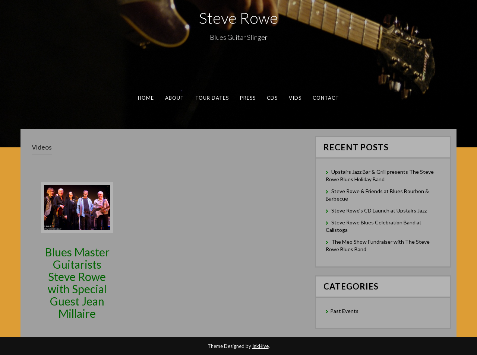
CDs (272, 98)
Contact (326, 98)
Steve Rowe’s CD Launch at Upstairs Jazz (379, 210)
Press (248, 98)
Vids (295, 98)
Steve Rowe (238, 18)
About (174, 98)
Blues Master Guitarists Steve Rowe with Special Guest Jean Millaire (77, 282)
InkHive (260, 346)
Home (146, 98)
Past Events (344, 311)
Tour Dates (212, 98)
